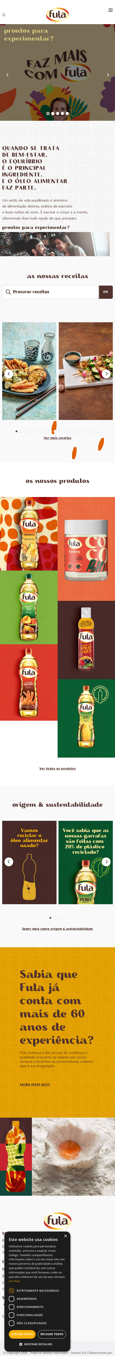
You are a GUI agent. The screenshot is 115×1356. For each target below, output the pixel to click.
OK (105, 292)
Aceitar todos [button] (22, 1334)
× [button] (65, 1236)
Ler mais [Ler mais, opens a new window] (14, 1281)
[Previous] (8, 373)
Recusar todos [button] (51, 1334)
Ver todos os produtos (57, 768)
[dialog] (37, 1292)
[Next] (106, 373)
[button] (37, 1344)
